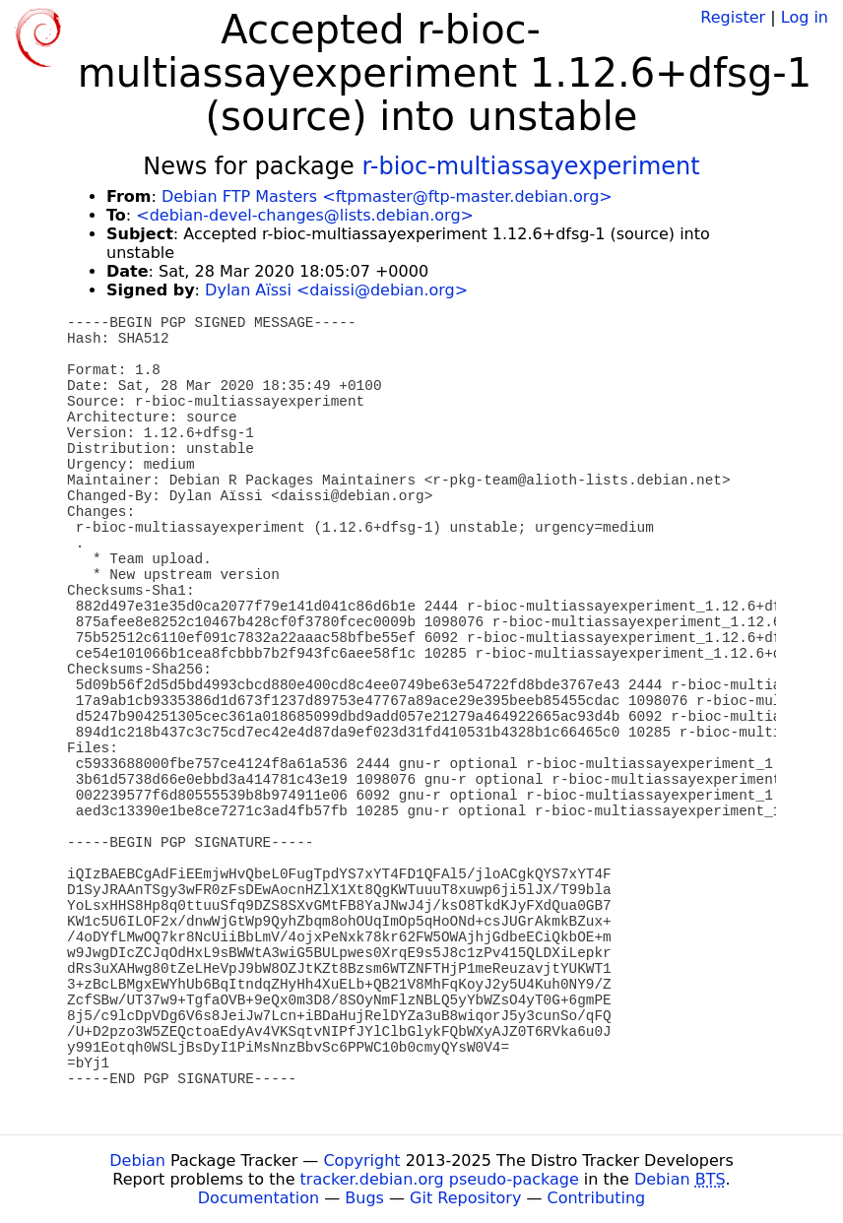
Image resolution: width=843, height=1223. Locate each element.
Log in (804, 17)
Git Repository (465, 1198)
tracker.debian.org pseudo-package (439, 1179)
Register (732, 17)
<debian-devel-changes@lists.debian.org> (305, 215)
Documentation (258, 1198)
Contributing (597, 1198)
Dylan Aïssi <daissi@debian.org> (336, 290)
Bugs (364, 1198)
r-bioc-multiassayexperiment (530, 166)
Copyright (361, 1160)
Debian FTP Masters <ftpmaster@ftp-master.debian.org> (387, 196)
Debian (137, 1160)
